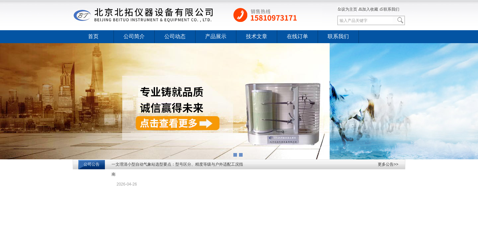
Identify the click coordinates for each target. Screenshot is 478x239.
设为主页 (347, 9)
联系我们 (389, 9)
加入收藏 (368, 9)
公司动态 (175, 36)
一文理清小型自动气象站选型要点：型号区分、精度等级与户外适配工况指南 (177, 169)
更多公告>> (388, 164)
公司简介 (134, 36)
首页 (93, 36)
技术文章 (256, 36)
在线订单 (297, 36)
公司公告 (92, 164)
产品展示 (215, 36)
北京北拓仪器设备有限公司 (197, 15)
